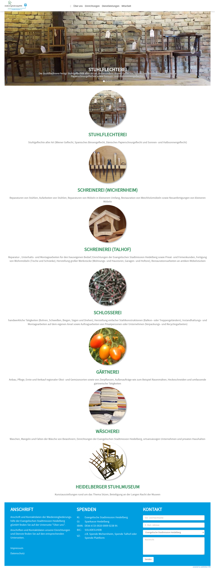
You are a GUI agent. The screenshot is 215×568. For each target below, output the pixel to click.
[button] (19, 48)
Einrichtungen (92, 6)
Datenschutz (17, 553)
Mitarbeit (126, 6)
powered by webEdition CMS (202, 567)
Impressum (16, 548)
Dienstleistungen (110, 6)
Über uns (78, 6)
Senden (148, 559)
